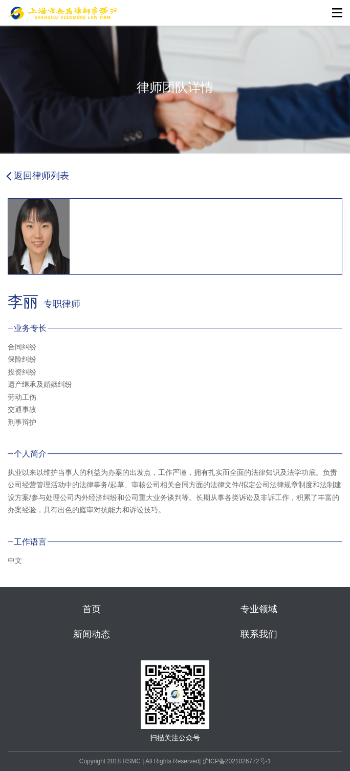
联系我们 (258, 634)
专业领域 (258, 609)
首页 (91, 609)
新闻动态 (91, 634)
